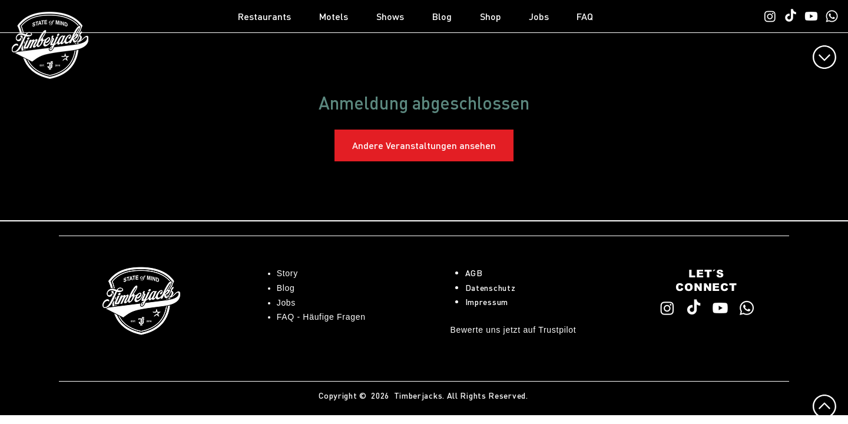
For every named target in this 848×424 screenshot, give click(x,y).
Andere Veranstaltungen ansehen (424, 145)
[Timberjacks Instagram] (770, 16)
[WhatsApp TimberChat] (831, 16)
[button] (272, 16)
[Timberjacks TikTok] (790, 16)
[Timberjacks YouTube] (811, 16)
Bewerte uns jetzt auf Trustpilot (513, 329)
